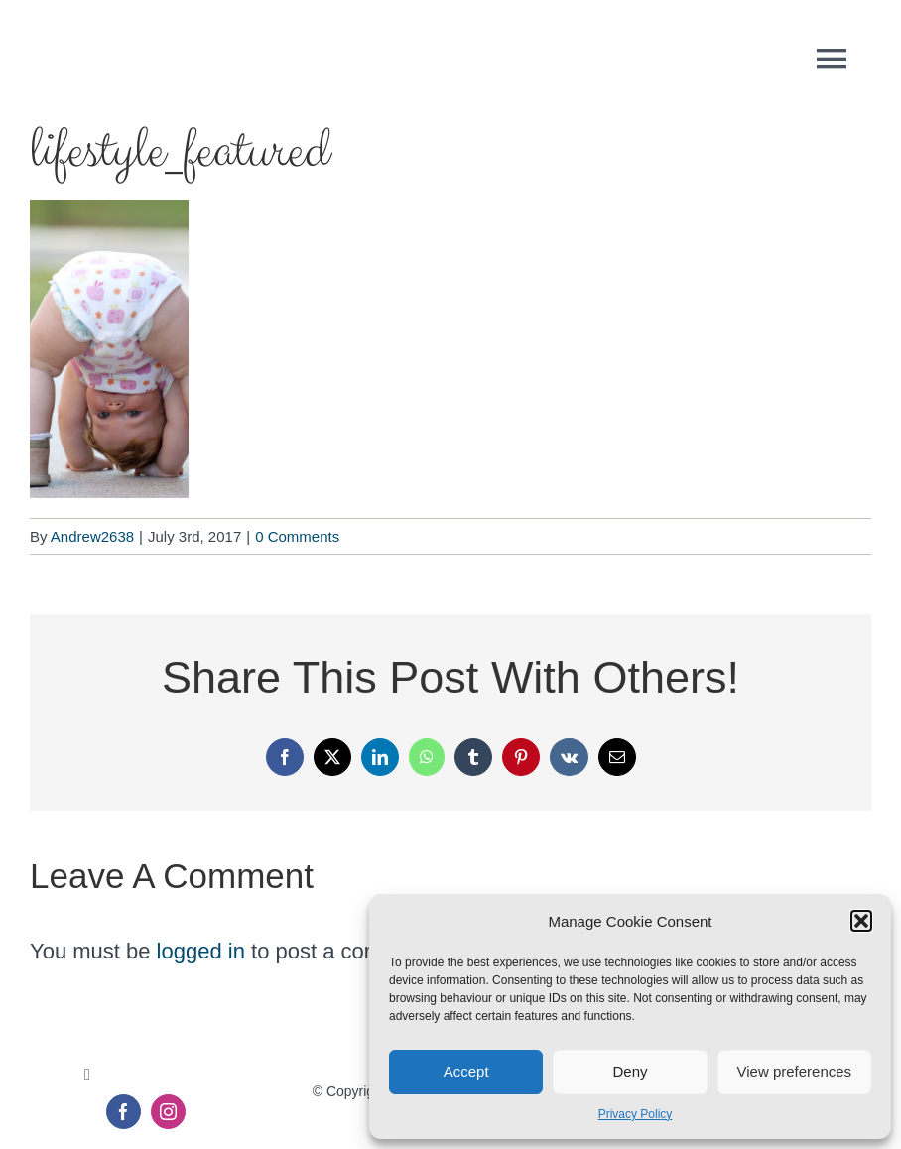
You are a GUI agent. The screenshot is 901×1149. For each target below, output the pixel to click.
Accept (466, 1071)
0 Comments (297, 536)
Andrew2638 (92, 536)
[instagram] (168, 1111)
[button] (861, 921)
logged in (201, 951)
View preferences (794, 1071)
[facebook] (123, 1111)
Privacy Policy (635, 1114)
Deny (629, 1071)
